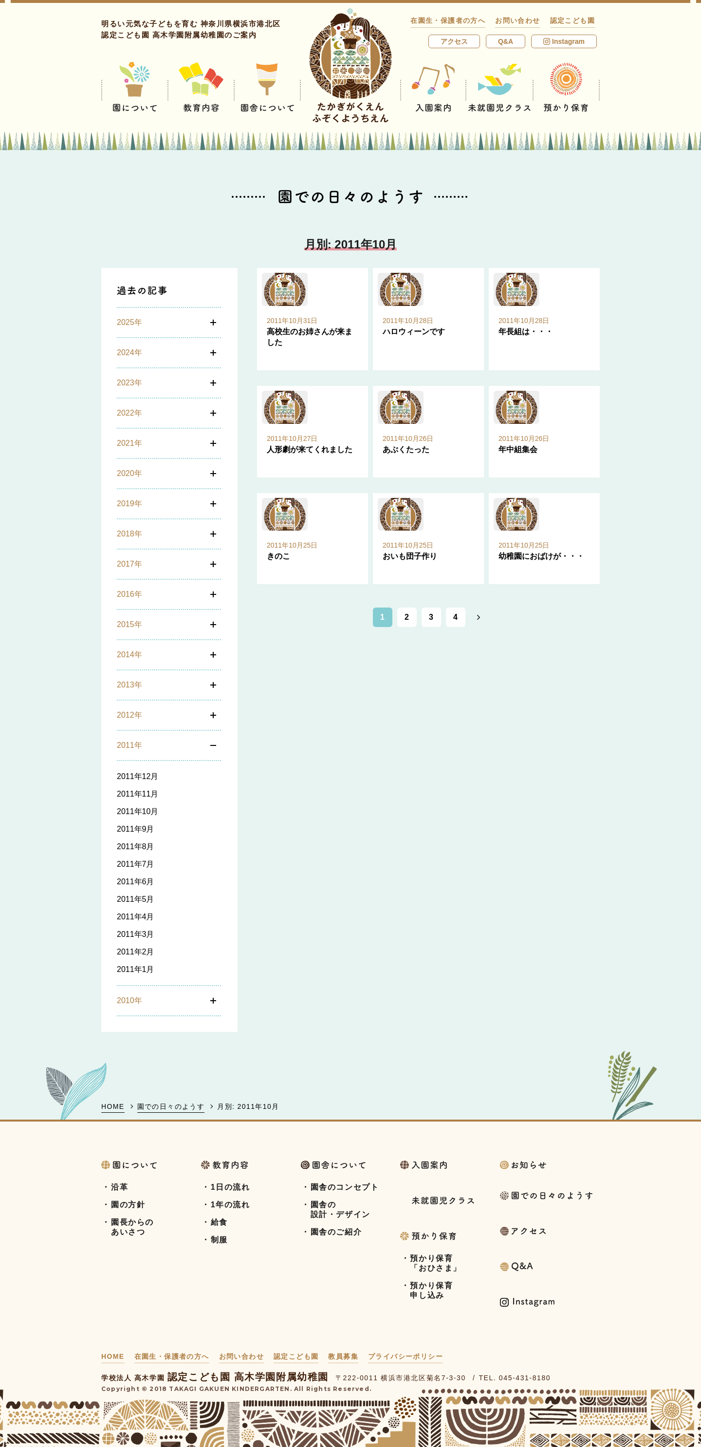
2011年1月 (135, 969)
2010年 (129, 1000)
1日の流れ (230, 1187)
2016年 (129, 594)
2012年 (129, 715)
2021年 (129, 443)
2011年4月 (135, 917)
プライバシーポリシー (405, 1356)
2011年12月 (137, 776)
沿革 (119, 1187)
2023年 (129, 383)
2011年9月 (135, 829)
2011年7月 (135, 864)
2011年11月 (137, 794)
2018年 (129, 534)
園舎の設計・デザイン (340, 1209)
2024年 (129, 352)
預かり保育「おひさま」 (435, 1263)
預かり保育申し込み (431, 1290)
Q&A (505, 41)
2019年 (129, 503)
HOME (113, 1106)
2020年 (129, 473)
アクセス (454, 41)
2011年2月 (135, 952)
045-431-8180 (525, 1378)
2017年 (129, 564)
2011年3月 (135, 934)
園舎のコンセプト (345, 1187)
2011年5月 (135, 899)
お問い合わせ (517, 20)
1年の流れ (230, 1204)
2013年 (129, 685)
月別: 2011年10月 (248, 1106)
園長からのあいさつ (132, 1227)
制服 (219, 1240)
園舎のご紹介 (336, 1232)
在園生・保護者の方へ (447, 20)
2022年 (129, 413)
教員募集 (343, 1356)
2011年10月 (137, 811)
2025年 (129, 322)
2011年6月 (135, 881)
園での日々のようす (171, 1106)
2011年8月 (135, 846)
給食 (219, 1222)
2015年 (129, 624)
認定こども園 (572, 20)
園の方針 (128, 1204)
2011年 (129, 745)
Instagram (564, 41)
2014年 (129, 654)
